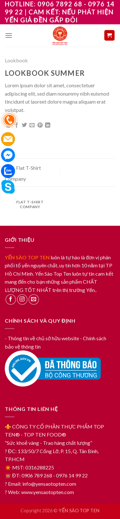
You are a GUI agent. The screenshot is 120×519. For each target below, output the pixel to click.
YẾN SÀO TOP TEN (27, 257)
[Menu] (8, 35)
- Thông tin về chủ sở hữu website (42, 338)
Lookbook (16, 60)
